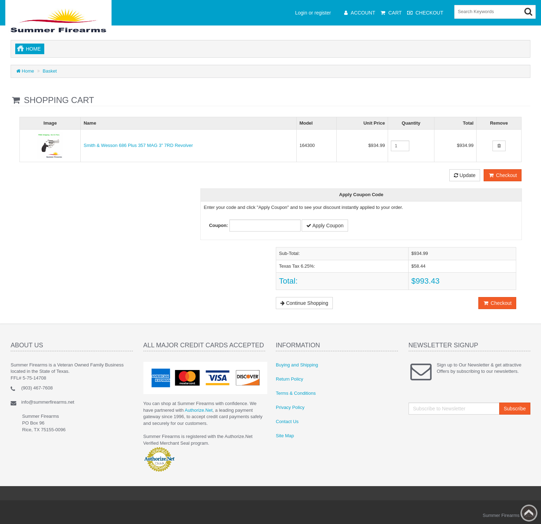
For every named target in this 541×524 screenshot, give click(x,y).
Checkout (502, 175)
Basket (50, 71)
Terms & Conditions (296, 393)
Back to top (529, 513)
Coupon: (218, 225)
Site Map (285, 435)
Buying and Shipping (297, 365)
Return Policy (289, 379)
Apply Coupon (324, 225)
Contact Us (287, 421)
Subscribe (515, 408)
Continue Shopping (304, 303)
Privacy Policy (290, 407)
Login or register (313, 13)
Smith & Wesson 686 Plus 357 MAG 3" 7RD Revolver (138, 145)
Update (464, 175)
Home (33, 49)
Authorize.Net (199, 410)
